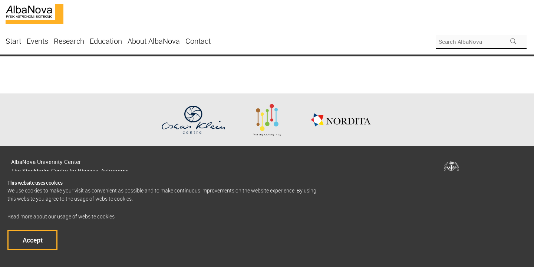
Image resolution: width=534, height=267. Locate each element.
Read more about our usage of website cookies (61, 216)
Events (37, 41)
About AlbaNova (154, 41)
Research (69, 41)
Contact (198, 41)
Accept (33, 239)
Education (106, 41)
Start (13, 41)
